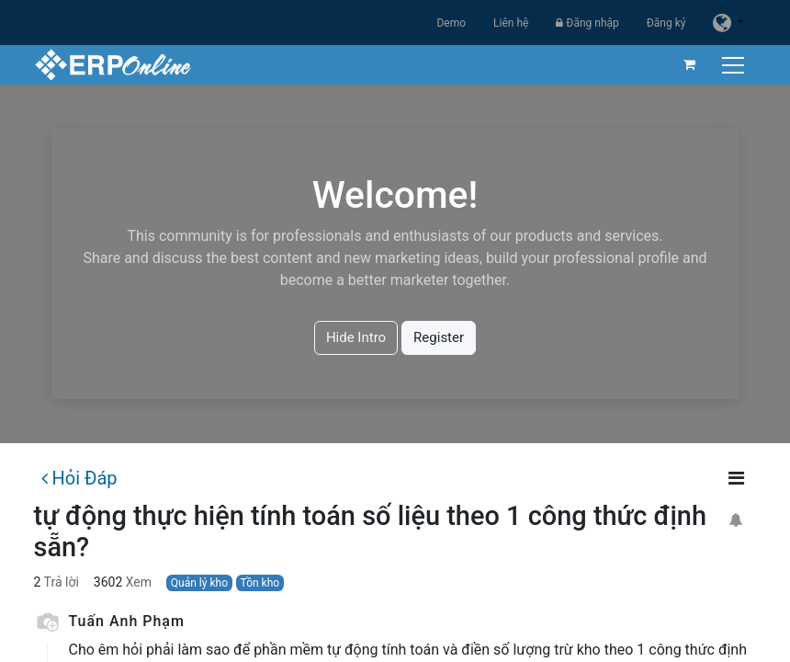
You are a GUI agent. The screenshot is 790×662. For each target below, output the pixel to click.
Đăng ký (666, 23)
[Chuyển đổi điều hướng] (735, 65)
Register (438, 337)
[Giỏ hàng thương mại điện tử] (689, 64)
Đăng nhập (587, 23)
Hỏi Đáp (79, 478)
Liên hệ (510, 23)
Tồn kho (260, 582)
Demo (451, 23)
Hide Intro (356, 337)
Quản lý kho (199, 582)
